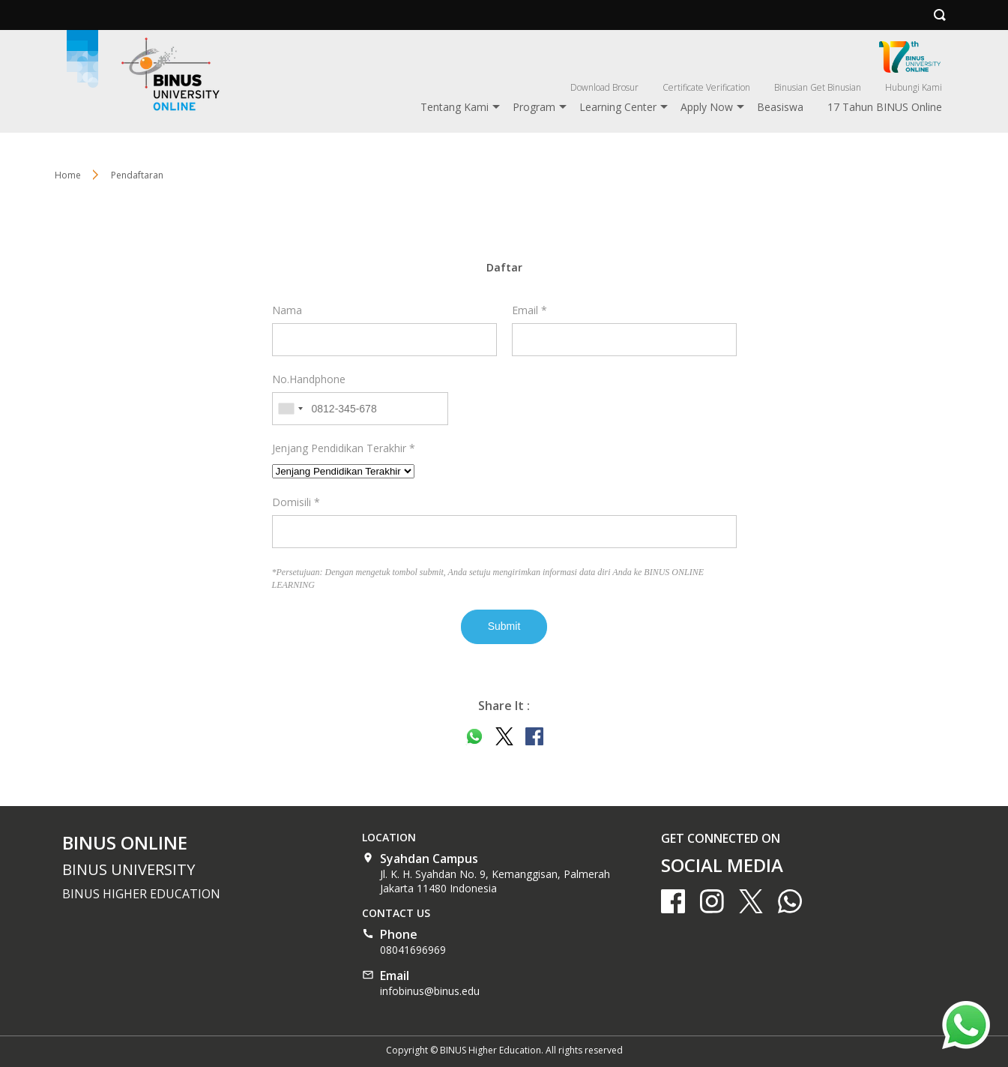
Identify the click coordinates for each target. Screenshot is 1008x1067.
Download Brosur (604, 87)
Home (68, 175)
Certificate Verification (706, 87)
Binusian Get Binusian (817, 87)
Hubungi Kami (913, 87)
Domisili (296, 502)
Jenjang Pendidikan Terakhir (343, 448)
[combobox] (290, 408)
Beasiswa (780, 107)
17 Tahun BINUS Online (884, 107)
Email (529, 310)
